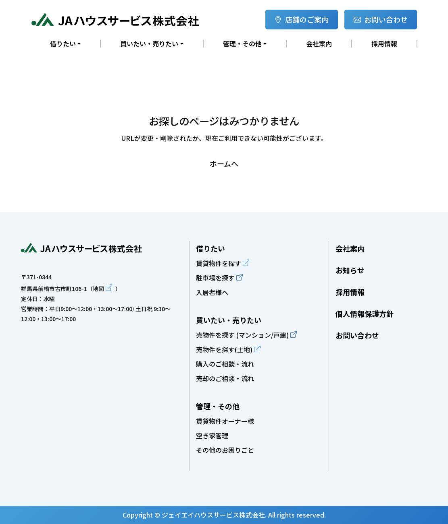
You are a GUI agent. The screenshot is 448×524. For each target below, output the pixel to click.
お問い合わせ (381, 19)
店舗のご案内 (302, 19)
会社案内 (319, 43)
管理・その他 (218, 406)
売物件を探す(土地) (224, 349)
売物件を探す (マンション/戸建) (242, 335)
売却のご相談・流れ (225, 378)
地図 (98, 289)
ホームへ (224, 163)
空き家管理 (212, 435)
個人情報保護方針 (364, 313)
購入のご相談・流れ (225, 364)
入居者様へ (212, 292)
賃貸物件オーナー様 (225, 421)
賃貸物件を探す (218, 263)
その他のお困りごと (225, 450)
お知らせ (350, 270)
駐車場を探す (215, 278)
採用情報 (384, 43)
